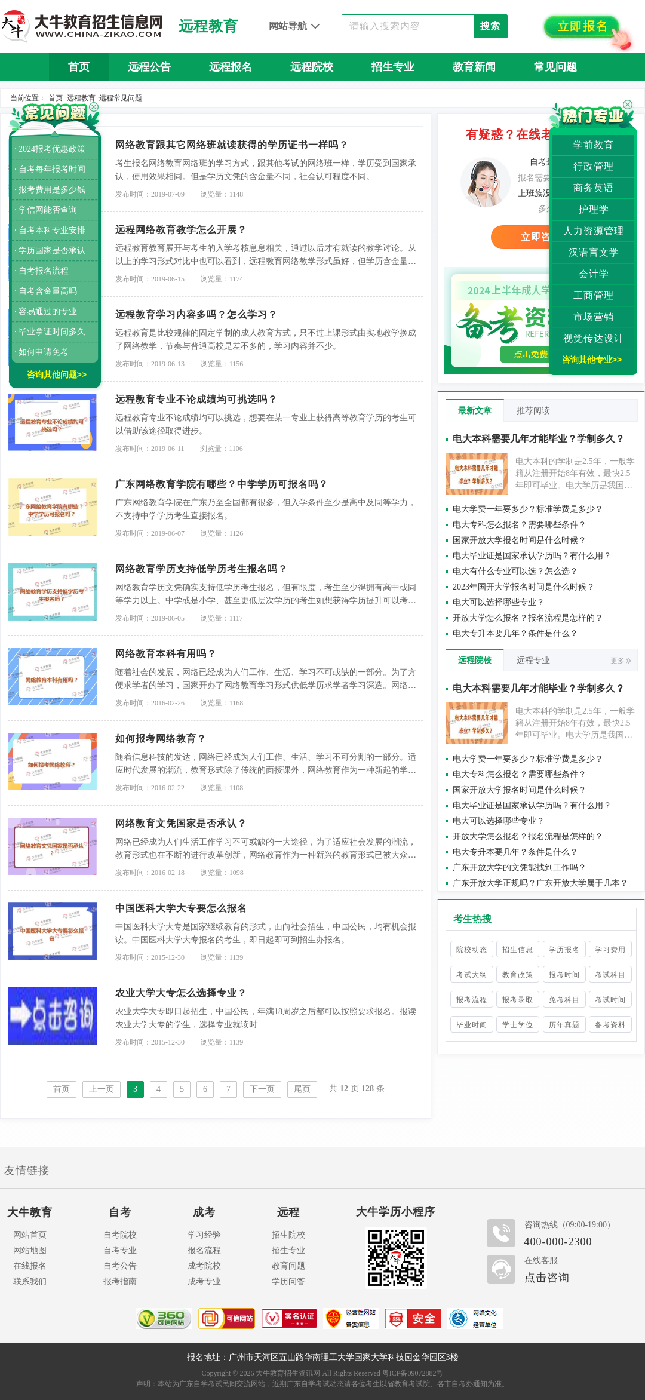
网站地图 (30, 1250)
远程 (288, 1212)
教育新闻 (474, 67)
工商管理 (593, 295)
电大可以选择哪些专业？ (499, 602)
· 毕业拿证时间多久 (49, 331)
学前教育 (593, 145)
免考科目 (564, 1000)
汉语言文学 (594, 252)
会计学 (594, 274)
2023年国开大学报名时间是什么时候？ (524, 586)
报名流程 (204, 1250)
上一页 (101, 1089)
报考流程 (471, 1000)
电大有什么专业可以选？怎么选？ (515, 571)
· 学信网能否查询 (45, 209)
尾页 (302, 1089)
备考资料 (610, 1025)
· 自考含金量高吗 (45, 291)
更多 (620, 660)
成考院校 (204, 1265)
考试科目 (610, 975)
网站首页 (30, 1234)
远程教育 (81, 98)
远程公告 (149, 67)
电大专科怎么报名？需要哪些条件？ (519, 524)
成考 (204, 1212)
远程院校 (311, 67)
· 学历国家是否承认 (49, 250)
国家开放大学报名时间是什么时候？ (519, 540)
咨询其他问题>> (57, 374)
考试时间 (610, 1000)
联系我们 (30, 1281)
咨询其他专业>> (592, 359)
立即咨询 (541, 237)
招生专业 (392, 67)
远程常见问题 (120, 98)
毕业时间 (471, 1025)
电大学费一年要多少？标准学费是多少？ (528, 509)
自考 (120, 1212)
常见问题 (555, 67)
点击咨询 (547, 1278)
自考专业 (120, 1250)
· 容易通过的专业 (45, 311)
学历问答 (288, 1281)
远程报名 (230, 67)
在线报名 (30, 1265)
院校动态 (471, 949)
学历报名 (564, 949)
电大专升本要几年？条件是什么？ (515, 633)
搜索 (490, 26)
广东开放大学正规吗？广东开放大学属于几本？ (540, 883)
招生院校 (288, 1234)
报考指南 (120, 1281)
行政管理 (593, 166)
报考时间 (564, 975)
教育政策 (517, 975)
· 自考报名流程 (41, 270)
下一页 (262, 1089)
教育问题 (288, 1265)
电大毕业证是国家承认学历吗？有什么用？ (532, 555)
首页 (79, 67)
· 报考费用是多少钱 (49, 189)
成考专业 (204, 1281)
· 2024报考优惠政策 (49, 149)
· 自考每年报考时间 (49, 169)
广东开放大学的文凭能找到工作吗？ (519, 867)
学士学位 (517, 1025)
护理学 (594, 209)
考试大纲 (471, 975)
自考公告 (120, 1265)
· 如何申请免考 (41, 352)
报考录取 (517, 1000)
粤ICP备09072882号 (413, 1373)
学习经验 (204, 1234)
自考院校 (120, 1234)
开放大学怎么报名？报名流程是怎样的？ (528, 617)
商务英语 (593, 188)
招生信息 (517, 949)
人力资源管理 (593, 231)
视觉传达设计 (593, 338)
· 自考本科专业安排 (49, 230)
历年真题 (564, 1025)
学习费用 (610, 949)
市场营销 (593, 317)
